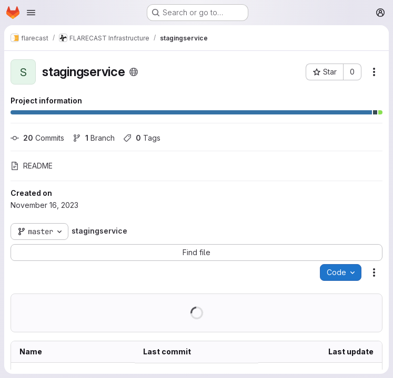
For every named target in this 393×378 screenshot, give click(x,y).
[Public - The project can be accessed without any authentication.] (133, 72)
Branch (94, 137)
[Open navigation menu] (31, 12)
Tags (141, 137)
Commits (37, 137)
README (32, 165)
